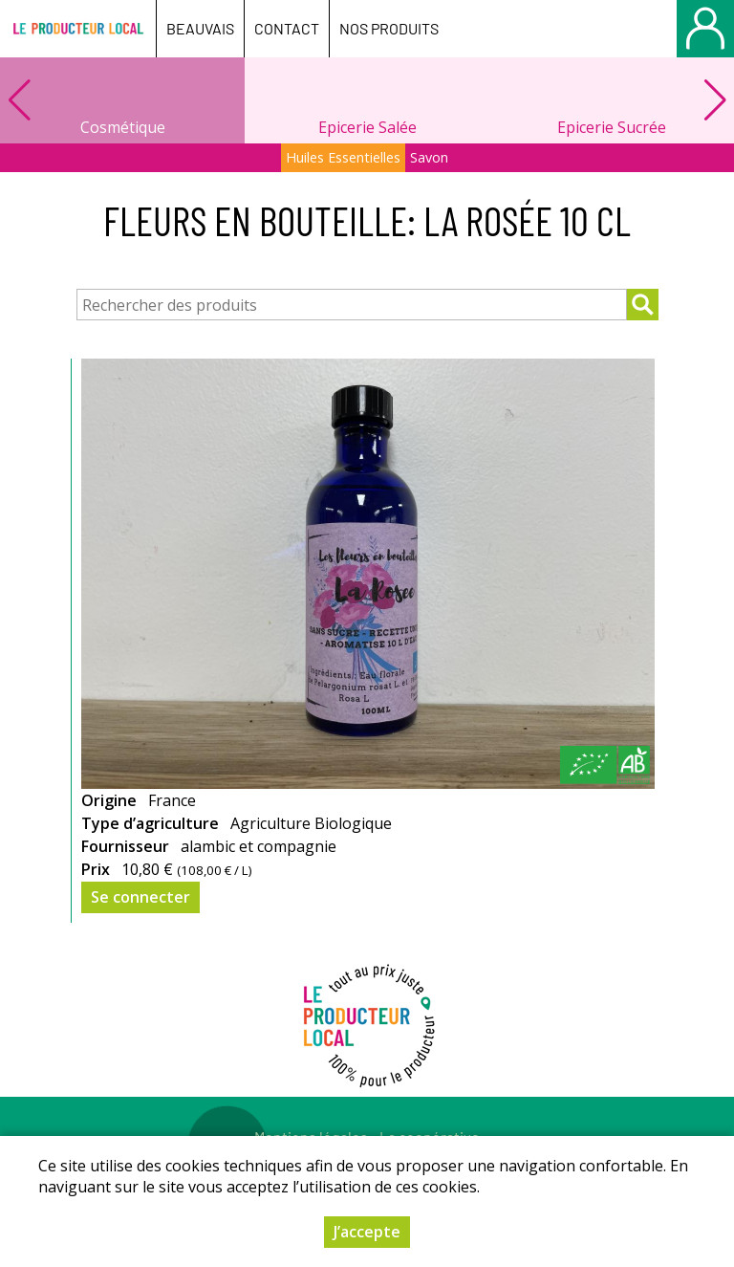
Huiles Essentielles (343, 157)
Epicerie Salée (367, 127)
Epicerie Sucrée (611, 127)
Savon (429, 157)
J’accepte (367, 1231)
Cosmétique (122, 127)
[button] (715, 100)
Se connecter (140, 896)
